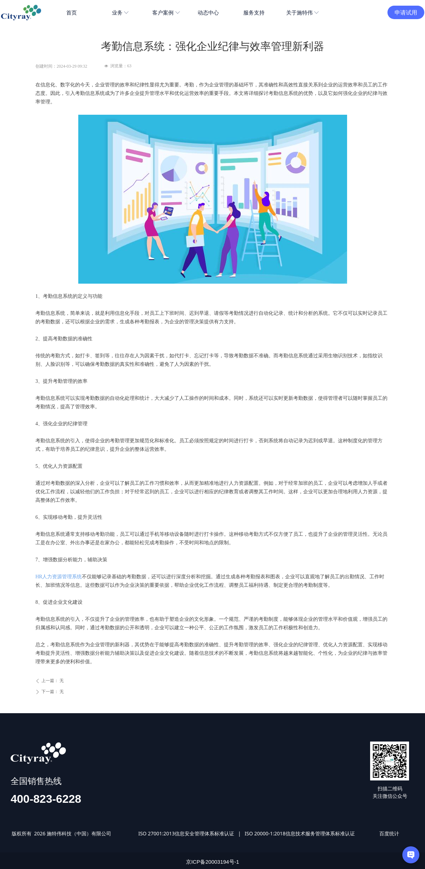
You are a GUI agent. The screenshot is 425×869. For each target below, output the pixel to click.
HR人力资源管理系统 (58, 576)
